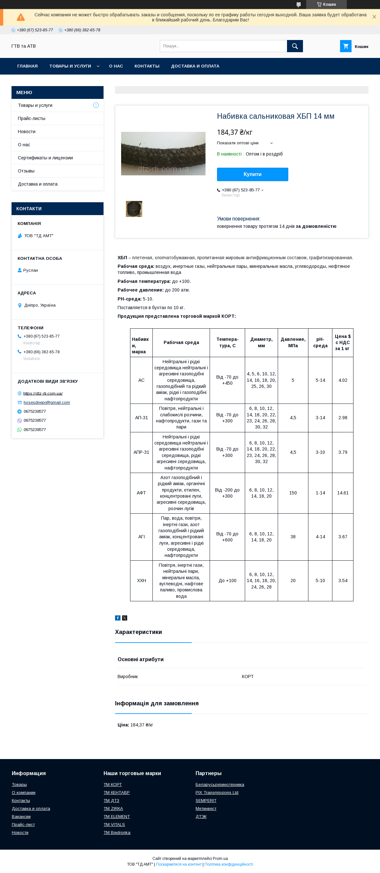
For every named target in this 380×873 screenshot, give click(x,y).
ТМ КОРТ (113, 784)
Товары (19, 784)
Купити (253, 174)
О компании (23, 792)
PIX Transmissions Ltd (217, 792)
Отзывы (26, 170)
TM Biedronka (117, 832)
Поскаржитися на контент (179, 864)
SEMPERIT (206, 800)
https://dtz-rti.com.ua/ (43, 393)
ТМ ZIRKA (113, 808)
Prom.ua (220, 858)
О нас (116, 66)
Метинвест (206, 808)
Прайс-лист (23, 824)
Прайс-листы (31, 118)
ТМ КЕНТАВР (117, 792)
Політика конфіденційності (229, 864)
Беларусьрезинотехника (220, 784)
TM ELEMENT (117, 816)
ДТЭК (201, 816)
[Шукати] (295, 46)
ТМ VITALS (114, 824)
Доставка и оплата (195, 66)
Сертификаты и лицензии (45, 157)
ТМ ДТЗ (111, 800)
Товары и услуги (70, 66)
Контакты (147, 66)
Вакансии (21, 816)
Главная (27, 66)
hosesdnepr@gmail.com (47, 402)
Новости (26, 131)
